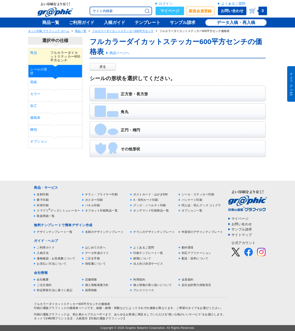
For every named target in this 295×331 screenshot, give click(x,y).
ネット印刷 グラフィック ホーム (48, 31)
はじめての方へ (95, 247)
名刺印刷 (43, 194)
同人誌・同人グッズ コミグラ (201, 205)
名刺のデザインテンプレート (104, 232)
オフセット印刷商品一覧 (101, 210)
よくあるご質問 (233, 3)
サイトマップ (241, 235)
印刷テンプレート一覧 (148, 253)
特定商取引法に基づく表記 (54, 290)
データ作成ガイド (97, 253)
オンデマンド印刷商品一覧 (151, 210)
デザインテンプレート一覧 (54, 232)
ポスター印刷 (94, 200)
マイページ (169, 11)
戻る (102, 67)
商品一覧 (80, 31)
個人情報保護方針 (97, 285)
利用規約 (139, 279)
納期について (142, 258)
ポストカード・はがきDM (150, 194)
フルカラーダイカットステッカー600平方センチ (123, 31)
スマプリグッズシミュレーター (58, 210)
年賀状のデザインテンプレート (202, 232)
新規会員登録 (200, 11)
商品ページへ (119, 53)
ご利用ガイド (46, 247)
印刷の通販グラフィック (50, 314)
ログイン (166, 3)
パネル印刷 (92, 205)
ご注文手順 (92, 258)
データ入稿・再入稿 (236, 22)
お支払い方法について (51, 263)
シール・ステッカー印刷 (198, 194)
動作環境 (188, 247)
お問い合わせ (232, 11)
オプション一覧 (192, 210)
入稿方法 (43, 253)
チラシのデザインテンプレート (154, 232)
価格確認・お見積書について (56, 258)
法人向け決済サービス (148, 263)
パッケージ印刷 (192, 200)
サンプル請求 (241, 229)
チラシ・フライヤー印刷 (101, 194)
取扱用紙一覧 (46, 216)
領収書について (95, 263)
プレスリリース (143, 290)
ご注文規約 (44, 285)
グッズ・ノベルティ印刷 (149, 205)
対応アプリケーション (196, 253)
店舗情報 (91, 279)
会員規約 (188, 279)
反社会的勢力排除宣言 (196, 285)
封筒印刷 (43, 205)
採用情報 (91, 290)
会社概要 (43, 279)
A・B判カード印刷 (145, 200)
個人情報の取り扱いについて (152, 285)
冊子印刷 (43, 200)
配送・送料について (195, 258)
